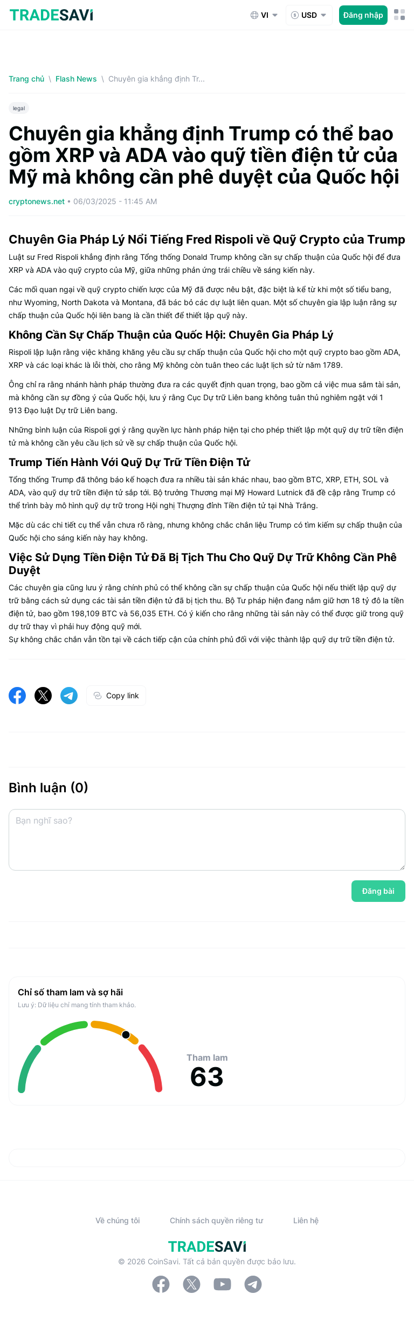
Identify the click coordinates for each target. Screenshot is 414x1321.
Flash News (76, 78)
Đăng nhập (363, 14)
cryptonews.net (38, 201)
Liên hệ (306, 1220)
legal (19, 108)
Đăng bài (378, 890)
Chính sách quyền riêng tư (216, 1220)
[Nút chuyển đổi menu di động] (399, 15)
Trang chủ (26, 78)
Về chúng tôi (117, 1220)
